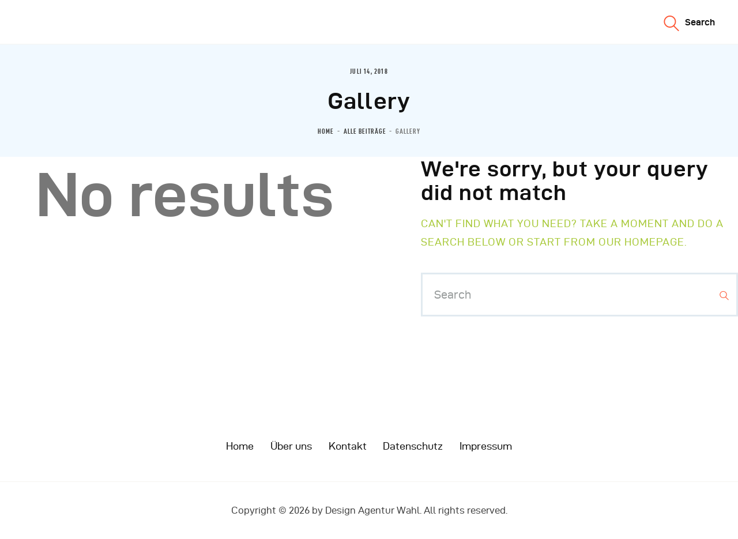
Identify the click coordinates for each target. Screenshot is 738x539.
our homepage (641, 241)
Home (326, 131)
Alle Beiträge (365, 131)
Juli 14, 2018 (369, 71)
